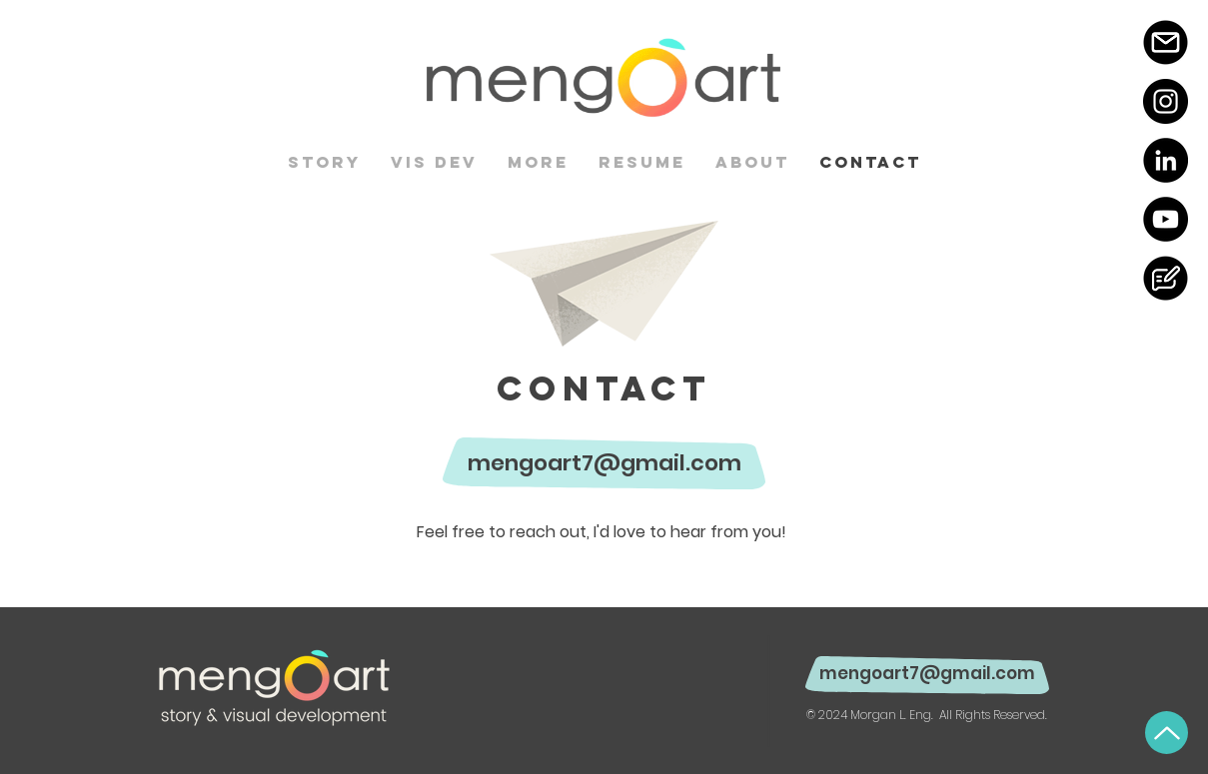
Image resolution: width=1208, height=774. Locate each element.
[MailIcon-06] (1165, 42)
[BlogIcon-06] (1165, 278)
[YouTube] (1165, 219)
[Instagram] (1165, 101)
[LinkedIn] (1165, 160)
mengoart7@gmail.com (604, 462)
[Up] (1166, 732)
